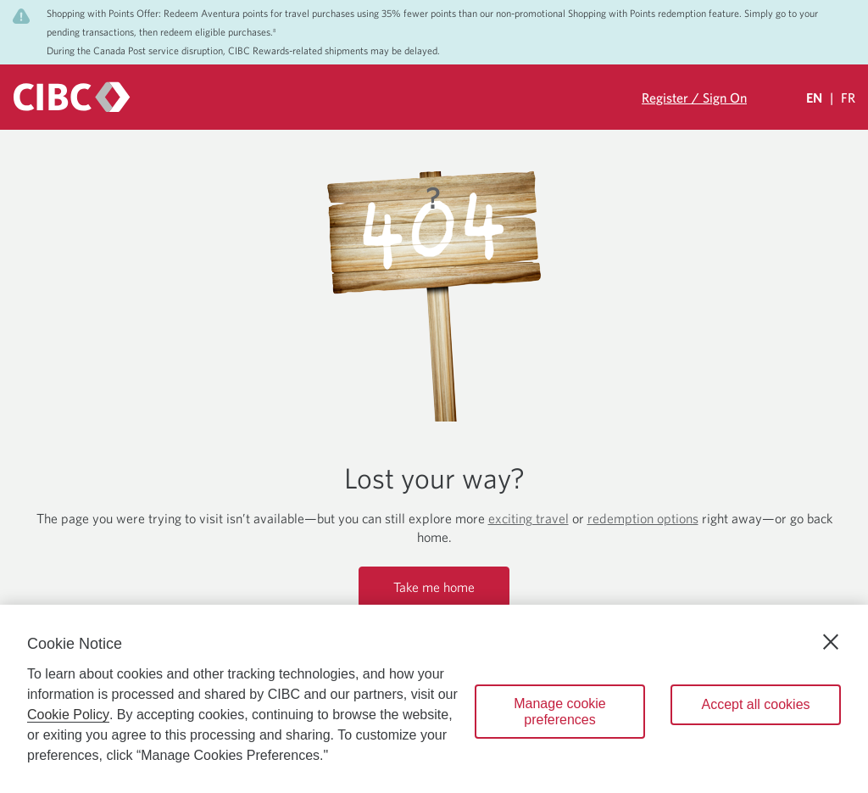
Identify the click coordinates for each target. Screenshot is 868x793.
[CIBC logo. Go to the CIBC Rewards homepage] (72, 97)
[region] (434, 699)
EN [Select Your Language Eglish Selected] (814, 97)
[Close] (831, 642)
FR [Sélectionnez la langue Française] (848, 97)
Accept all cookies (755, 704)
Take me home (434, 586)
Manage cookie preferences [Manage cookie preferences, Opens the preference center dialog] (560, 711)
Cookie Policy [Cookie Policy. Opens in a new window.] (68, 714)
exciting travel (528, 518)
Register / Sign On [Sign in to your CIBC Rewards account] (694, 97)
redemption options (642, 518)
